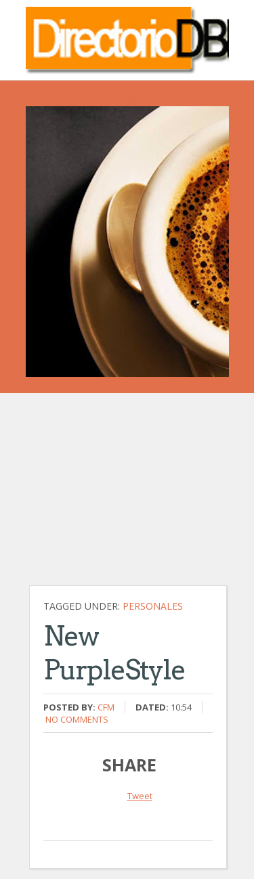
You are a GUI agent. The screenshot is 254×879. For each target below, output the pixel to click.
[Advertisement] (130, 496)
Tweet (139, 796)
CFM (106, 707)
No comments (76, 719)
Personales (153, 606)
